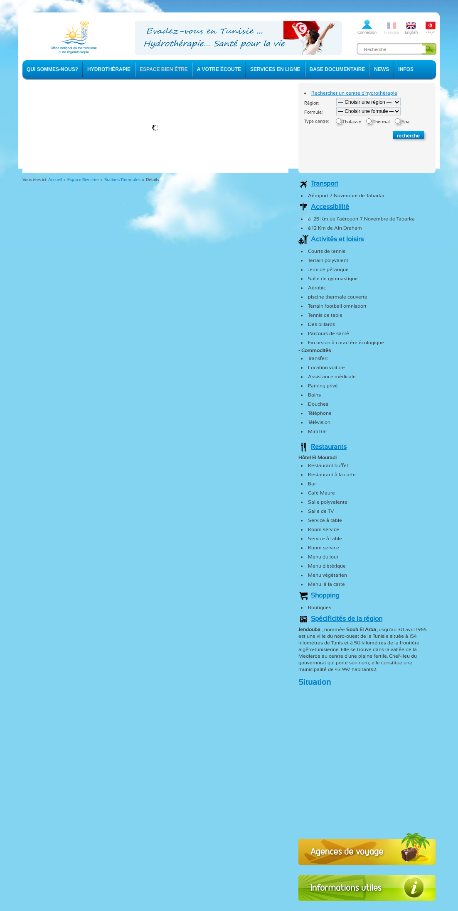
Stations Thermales (122, 179)
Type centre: (316, 121)
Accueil (55, 179)
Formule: (313, 112)
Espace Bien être (83, 179)
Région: (311, 103)
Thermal (381, 122)
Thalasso (351, 122)
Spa (405, 122)
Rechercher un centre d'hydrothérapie (354, 93)
